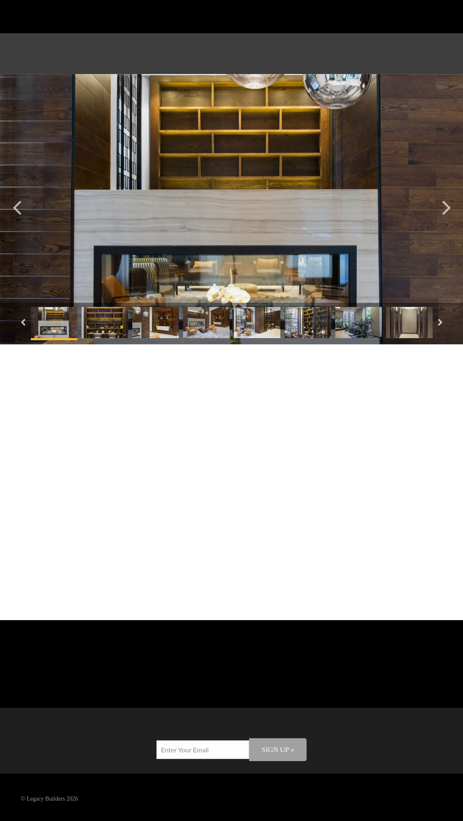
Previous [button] (16, 206)
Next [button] (446, 206)
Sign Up (278, 750)
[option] (231, 209)
